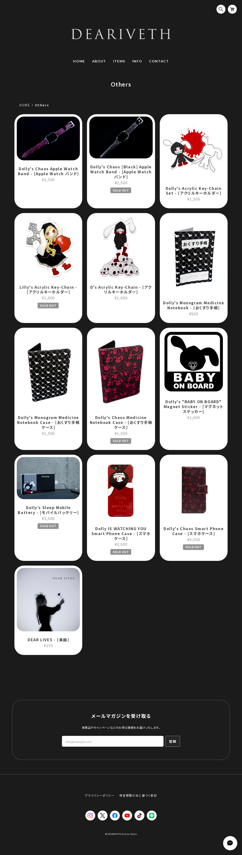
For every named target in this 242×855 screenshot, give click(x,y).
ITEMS (119, 61)
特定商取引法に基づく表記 (138, 795)
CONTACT (159, 61)
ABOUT (99, 61)
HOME (79, 61)
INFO (137, 61)
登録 (172, 741)
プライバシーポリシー (100, 795)
